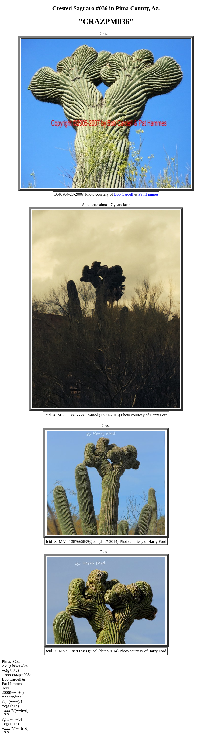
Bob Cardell (123, 194)
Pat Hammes (148, 194)
